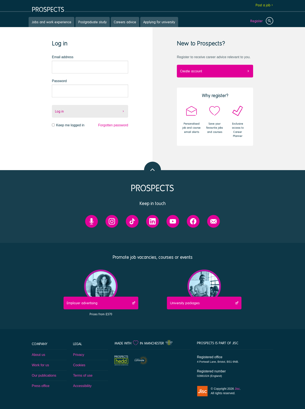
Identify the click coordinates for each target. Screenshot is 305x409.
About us (38, 355)
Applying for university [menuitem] (159, 22)
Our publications (44, 375)
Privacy (78, 355)
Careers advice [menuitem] (125, 22)
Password (59, 81)
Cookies (79, 365)
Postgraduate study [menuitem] (92, 22)
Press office (40, 386)
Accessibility (82, 386)
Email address (62, 57)
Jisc (237, 388)
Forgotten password (113, 125)
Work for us (40, 365)
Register (256, 21)
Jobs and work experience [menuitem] (51, 22)
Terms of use (83, 375)
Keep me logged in (70, 125)
